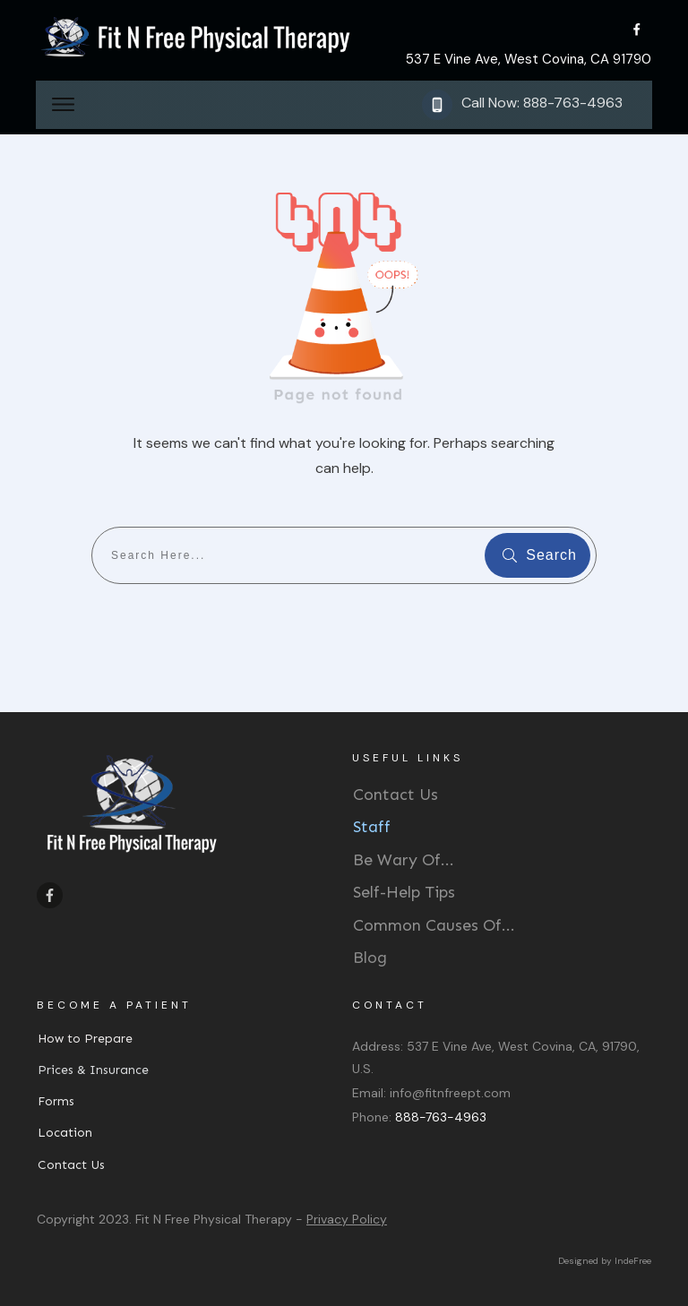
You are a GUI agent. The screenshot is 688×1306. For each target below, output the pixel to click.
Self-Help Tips (404, 892)
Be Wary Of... (403, 860)
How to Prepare (85, 1038)
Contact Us (395, 794)
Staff (372, 827)
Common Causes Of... (434, 925)
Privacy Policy (346, 1219)
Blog (370, 957)
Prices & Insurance (93, 1070)
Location (65, 1132)
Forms (56, 1101)
